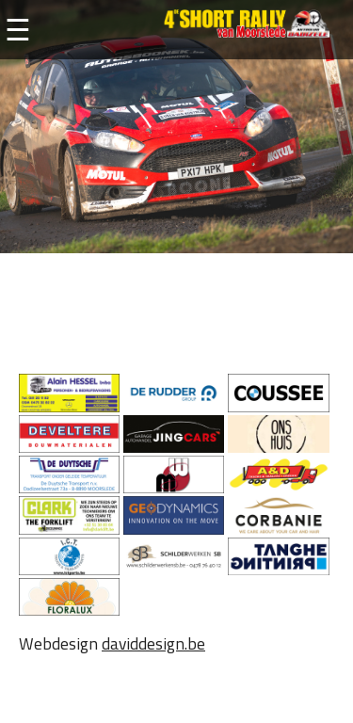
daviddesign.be (153, 643)
